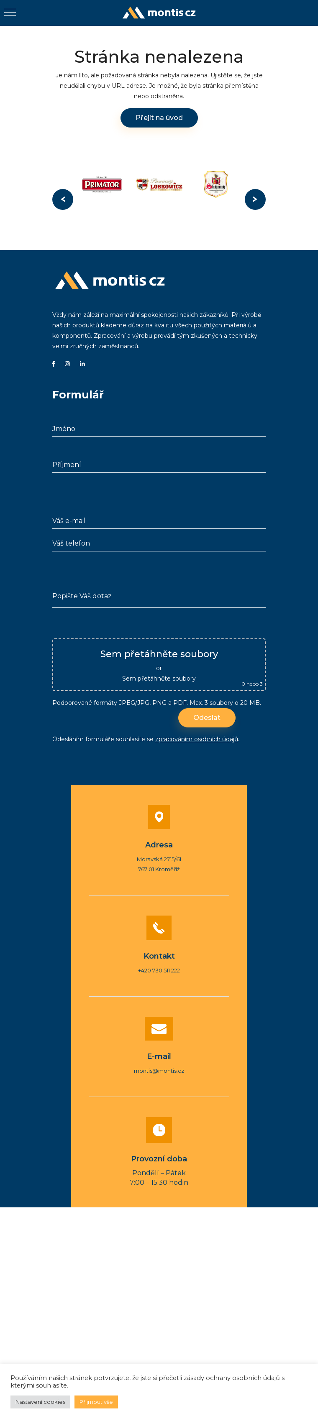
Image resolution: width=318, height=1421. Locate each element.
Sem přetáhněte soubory (159, 678)
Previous (62, 199)
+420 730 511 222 (159, 970)
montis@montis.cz (159, 1070)
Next (255, 199)
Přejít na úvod (159, 118)
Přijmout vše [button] (96, 1401)
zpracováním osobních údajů (196, 739)
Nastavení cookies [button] (40, 1401)
